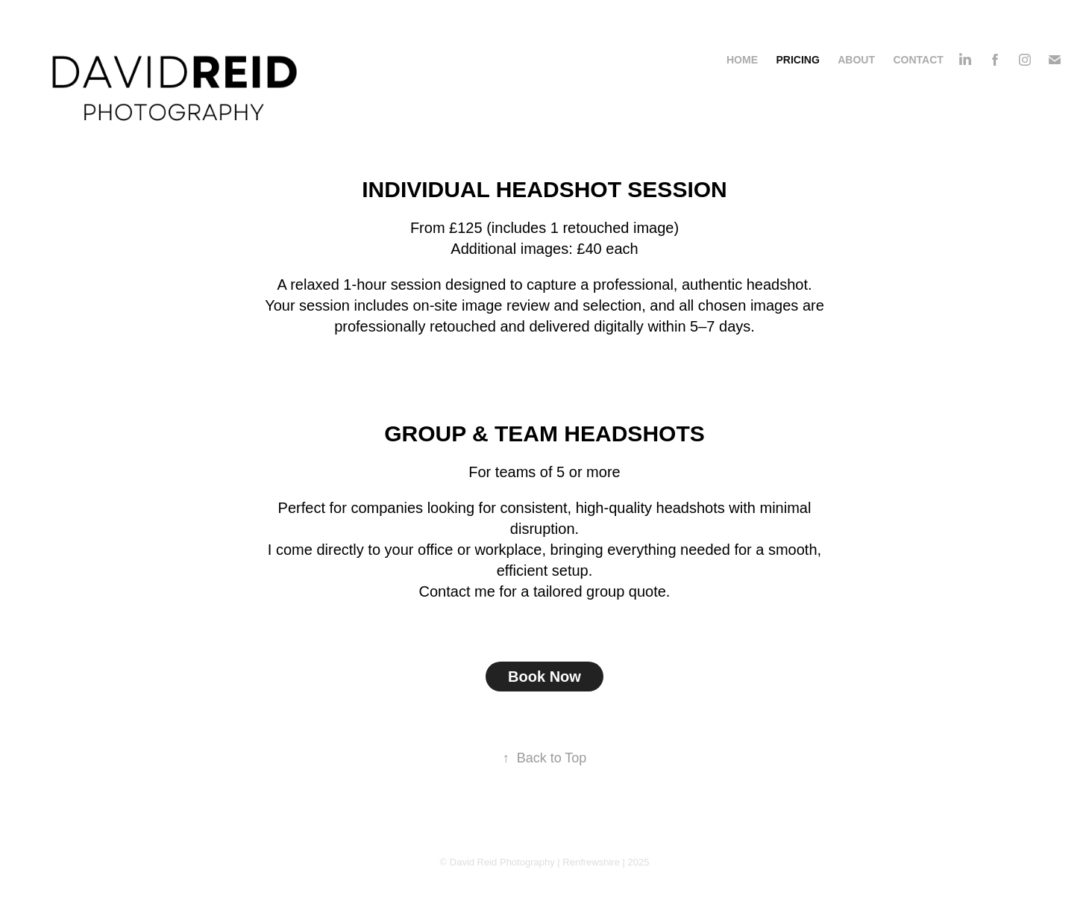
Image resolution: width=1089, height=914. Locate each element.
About (856, 60)
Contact (918, 60)
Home (742, 60)
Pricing (797, 60)
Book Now (544, 676)
